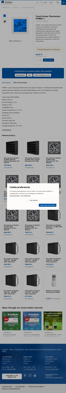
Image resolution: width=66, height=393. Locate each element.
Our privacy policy (15, 195)
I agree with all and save (47, 205)
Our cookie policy (26, 195)
